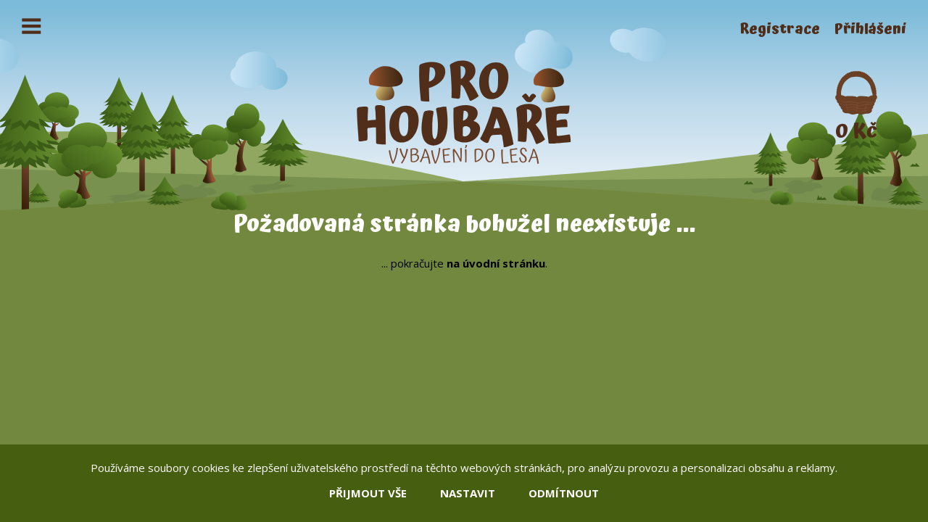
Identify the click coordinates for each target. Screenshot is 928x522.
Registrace (780, 29)
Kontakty (410, 29)
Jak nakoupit (159, 29)
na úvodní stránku (496, 263)
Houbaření (59, 29)
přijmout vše (368, 493)
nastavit (467, 493)
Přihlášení (870, 29)
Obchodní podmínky (290, 29)
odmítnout (564, 493)
